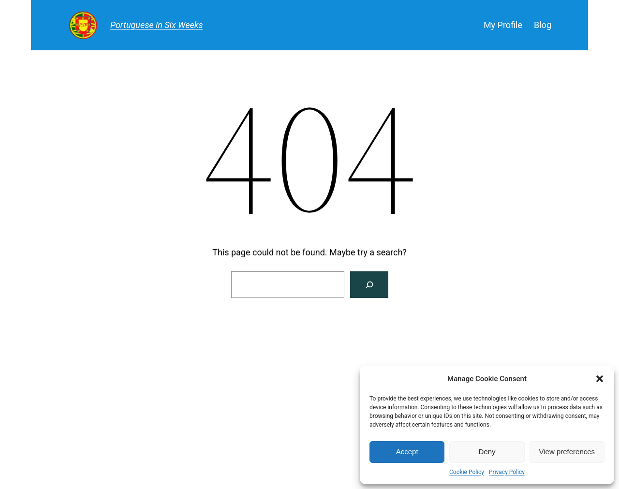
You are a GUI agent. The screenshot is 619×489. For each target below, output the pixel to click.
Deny (486, 451)
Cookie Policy (466, 472)
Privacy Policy (507, 472)
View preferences (567, 451)
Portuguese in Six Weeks (156, 25)
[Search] (369, 284)
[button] (599, 379)
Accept (407, 451)
